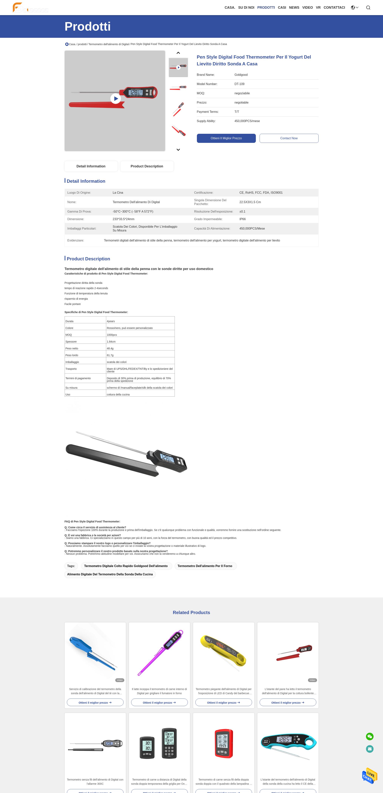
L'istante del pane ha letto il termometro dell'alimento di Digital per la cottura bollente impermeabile (288, 691)
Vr (318, 7)
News (294, 7)
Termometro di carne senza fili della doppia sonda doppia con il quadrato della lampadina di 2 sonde (224, 782)
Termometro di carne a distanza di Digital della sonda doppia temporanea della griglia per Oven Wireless (159, 782)
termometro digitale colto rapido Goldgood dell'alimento (126, 566)
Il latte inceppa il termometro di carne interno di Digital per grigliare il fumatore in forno (159, 691)
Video (307, 7)
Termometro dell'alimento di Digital (109, 44)
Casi (282, 7)
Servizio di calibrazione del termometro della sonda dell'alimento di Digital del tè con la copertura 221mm (95, 691)
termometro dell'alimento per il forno (205, 566)
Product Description (147, 166)
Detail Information (91, 166)
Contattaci (334, 7)
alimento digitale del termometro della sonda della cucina (110, 574)
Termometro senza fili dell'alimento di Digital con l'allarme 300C (95, 781)
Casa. (230, 7)
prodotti (266, 7)
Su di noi (246, 7)
